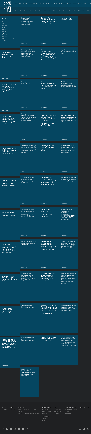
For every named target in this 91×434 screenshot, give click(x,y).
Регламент (45, 409)
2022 (30, 10)
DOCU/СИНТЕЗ (55, 3)
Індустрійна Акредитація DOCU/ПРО (27, 409)
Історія (44, 420)
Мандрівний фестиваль (71, 409)
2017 (54, 10)
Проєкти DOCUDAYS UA (71, 407)
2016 (59, 10)
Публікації (4, 409)
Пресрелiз (5, 34)
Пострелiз (4, 36)
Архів (43, 422)
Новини (4, 29)
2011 (83, 10)
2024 (20, 10)
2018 (49, 10)
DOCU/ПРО (46, 3)
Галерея (4, 27)
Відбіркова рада (46, 411)
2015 (64, 10)
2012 (79, 10)
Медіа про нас (6, 33)
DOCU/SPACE (68, 413)
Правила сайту (84, 407)
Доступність (45, 416)
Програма (18, 3)
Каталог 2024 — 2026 (84, 3)
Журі (40, 3)
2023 (25, 10)
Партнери (4, 31)
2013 (74, 10)
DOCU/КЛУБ (67, 411)
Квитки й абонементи (30, 3)
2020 (40, 10)
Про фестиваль (66, 3)
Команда (44, 413)
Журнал (4, 407)
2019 (45, 10)
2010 (88, 10)
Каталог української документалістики (29, 413)
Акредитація (57, 411)
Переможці (5, 22)
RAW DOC (20, 411)
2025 (15, 10)
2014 (69, 10)
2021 (35, 10)
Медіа (75, 3)
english (9, 1)
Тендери (4, 40)
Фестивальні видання (8, 38)
